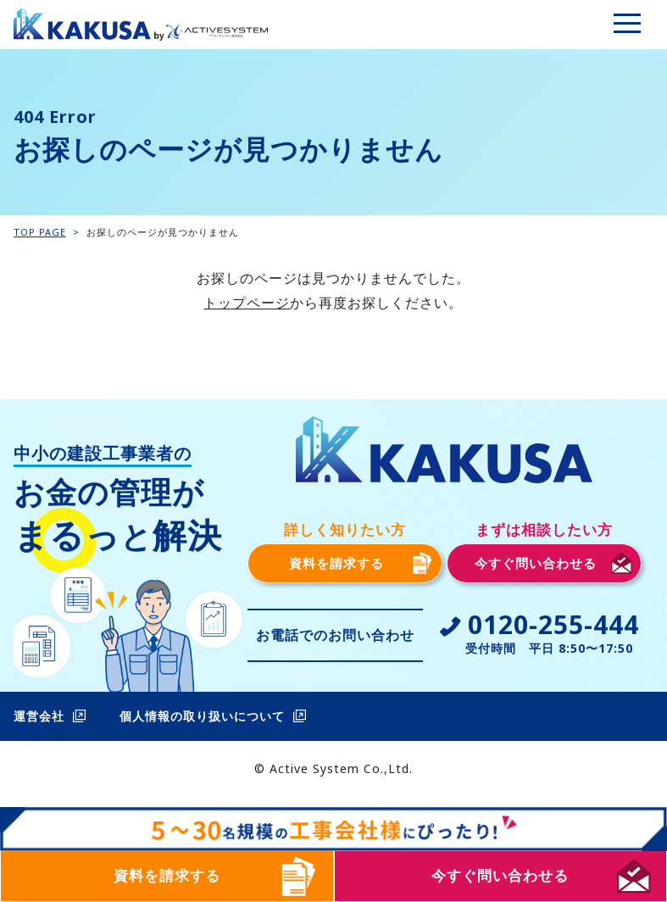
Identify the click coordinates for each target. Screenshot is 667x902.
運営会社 (39, 716)
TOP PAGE (40, 232)
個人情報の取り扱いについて (202, 716)
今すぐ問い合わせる (500, 875)
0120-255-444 (553, 624)
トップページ (246, 302)
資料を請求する (167, 875)
